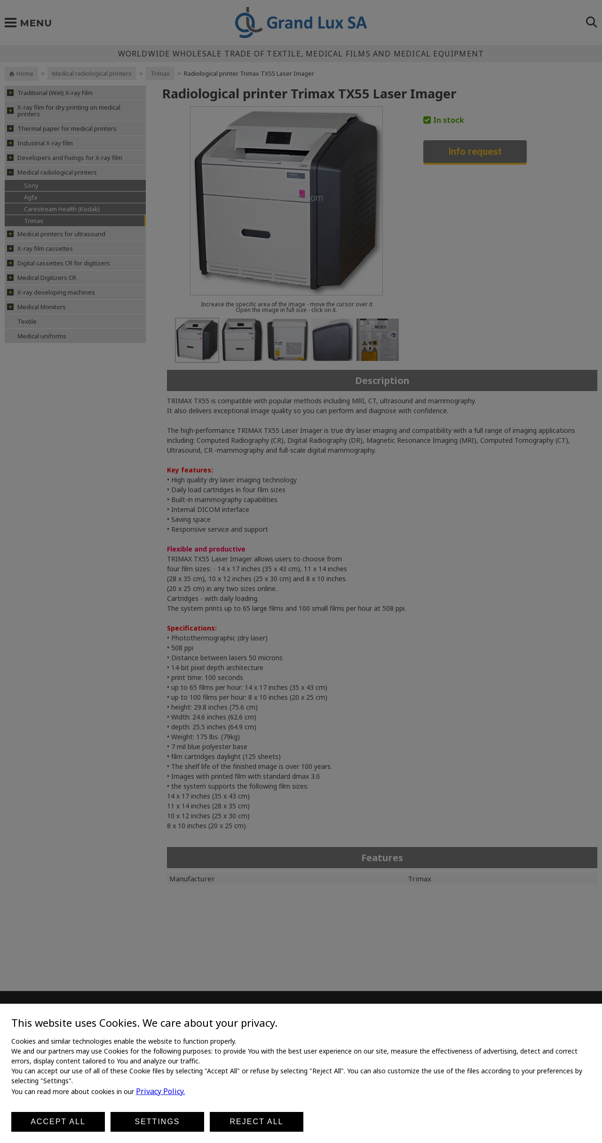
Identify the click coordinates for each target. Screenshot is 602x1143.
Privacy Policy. (160, 1091)
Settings (157, 1122)
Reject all (257, 1122)
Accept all (58, 1122)
